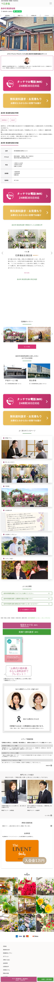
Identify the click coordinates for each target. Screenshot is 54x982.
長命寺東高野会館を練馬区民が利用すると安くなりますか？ (20, 604)
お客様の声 (33, 15)
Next (51, 31)
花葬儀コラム (6, 970)
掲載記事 (48, 765)
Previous (3, 31)
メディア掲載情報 (27, 739)
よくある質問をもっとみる (27, 610)
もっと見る (27, 347)
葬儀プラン (20, 15)
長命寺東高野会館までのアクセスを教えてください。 (18, 593)
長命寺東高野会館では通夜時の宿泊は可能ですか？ (18, 599)
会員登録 (5, 963)
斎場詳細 (7, 15)
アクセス (47, 15)
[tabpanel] (27, 34)
